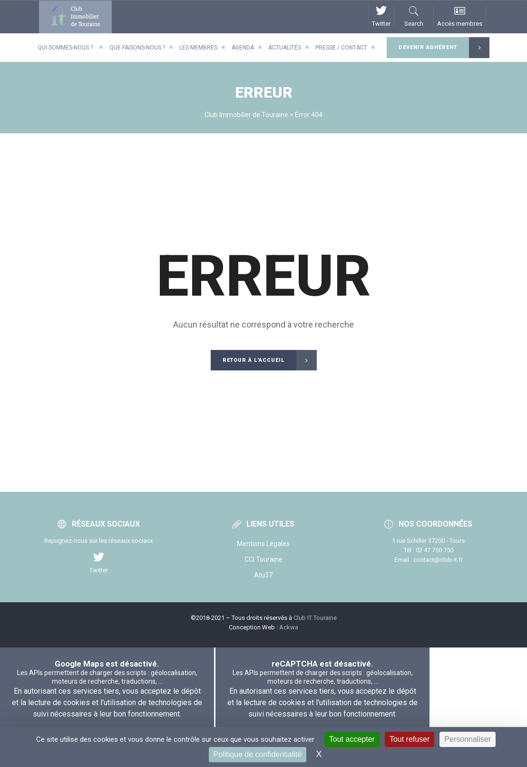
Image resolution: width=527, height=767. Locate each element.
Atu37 (263, 575)
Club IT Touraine (315, 617)
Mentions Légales (263, 544)
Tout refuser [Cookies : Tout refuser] (409, 739)
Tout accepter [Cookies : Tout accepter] (352, 739)
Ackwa (288, 627)
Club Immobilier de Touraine (246, 114)
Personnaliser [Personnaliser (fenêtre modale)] (467, 739)
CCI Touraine (263, 559)
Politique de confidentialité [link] (258, 754)
